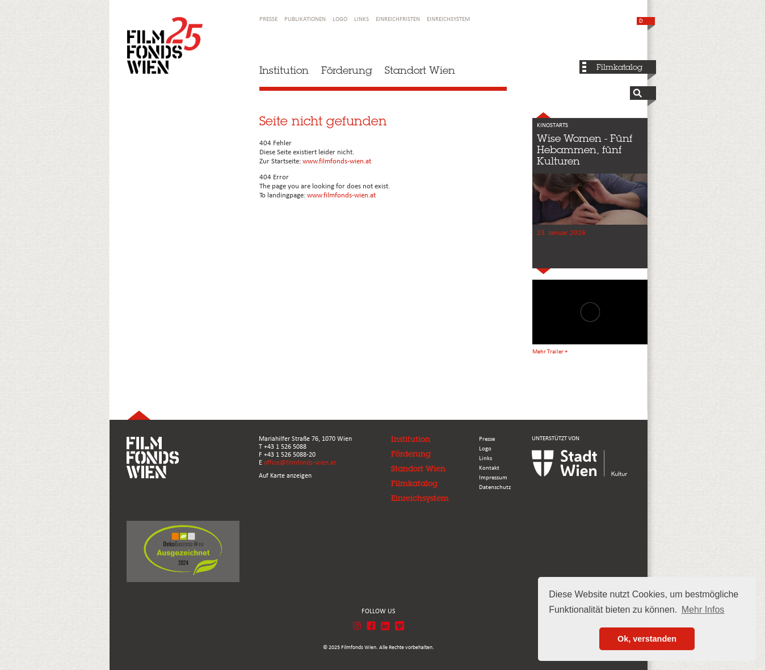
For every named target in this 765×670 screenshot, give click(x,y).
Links (361, 19)
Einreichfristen (398, 19)
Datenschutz (495, 487)
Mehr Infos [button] (703, 609)
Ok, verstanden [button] (646, 638)
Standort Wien (420, 70)
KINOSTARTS (552, 126)
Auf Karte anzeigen (285, 476)
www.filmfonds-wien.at (336, 161)
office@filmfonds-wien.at (300, 463)
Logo (340, 19)
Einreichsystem (448, 19)
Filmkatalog (619, 67)
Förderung (346, 70)
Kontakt (489, 468)
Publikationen (305, 19)
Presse (268, 19)
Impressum (493, 478)
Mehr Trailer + (550, 352)
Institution (284, 70)
